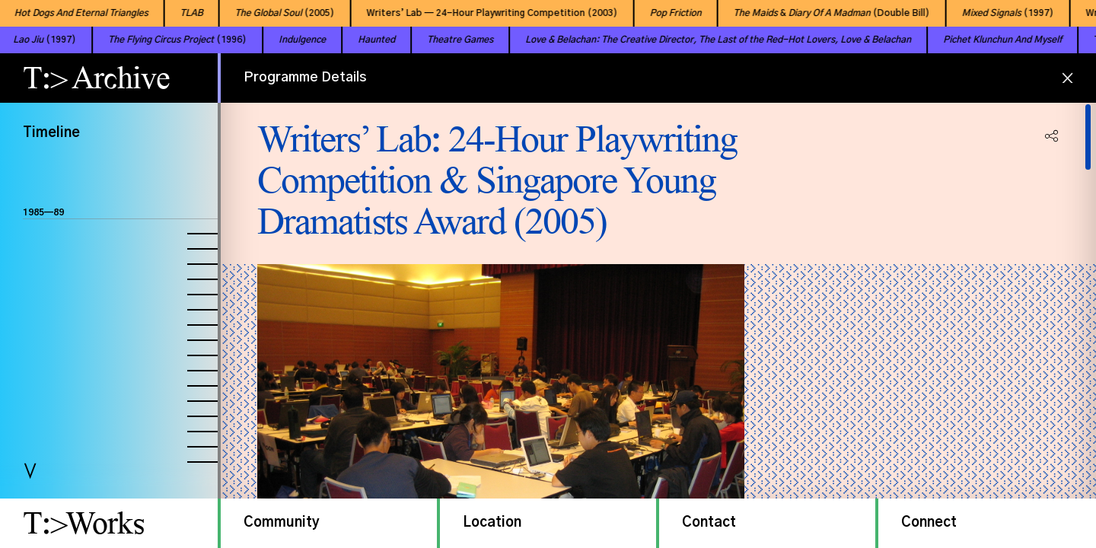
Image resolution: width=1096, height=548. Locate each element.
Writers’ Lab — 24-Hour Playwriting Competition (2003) (477, 13)
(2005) (270, 13)
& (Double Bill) (816, 13)
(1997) (993, 13)
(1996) (148, 39)
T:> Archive (96, 77)
